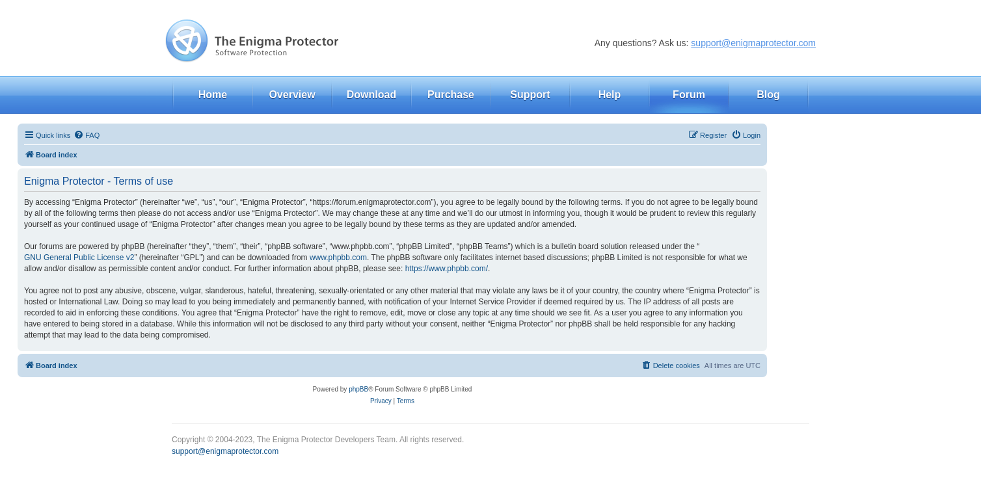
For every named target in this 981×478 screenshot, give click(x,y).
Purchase (450, 94)
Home (212, 94)
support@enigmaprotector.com (753, 43)
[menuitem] (87, 135)
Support (530, 94)
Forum (689, 94)
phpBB (358, 389)
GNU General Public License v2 (79, 257)
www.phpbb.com (338, 257)
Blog (768, 94)
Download (371, 94)
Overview (292, 94)
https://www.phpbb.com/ (446, 268)
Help (609, 94)
